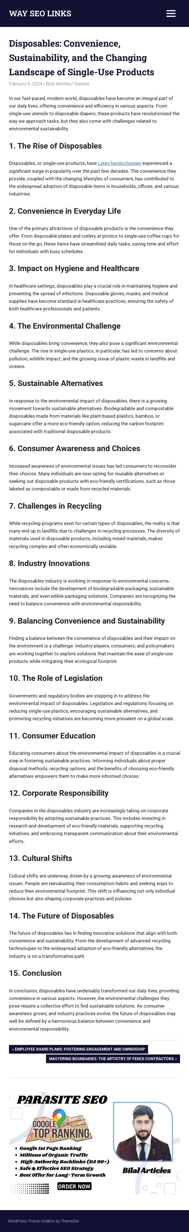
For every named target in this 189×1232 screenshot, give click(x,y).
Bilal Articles (58, 84)
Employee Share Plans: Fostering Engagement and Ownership (80, 1050)
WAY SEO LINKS (40, 13)
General (81, 84)
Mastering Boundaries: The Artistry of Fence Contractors (111, 1059)
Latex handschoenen (119, 163)
